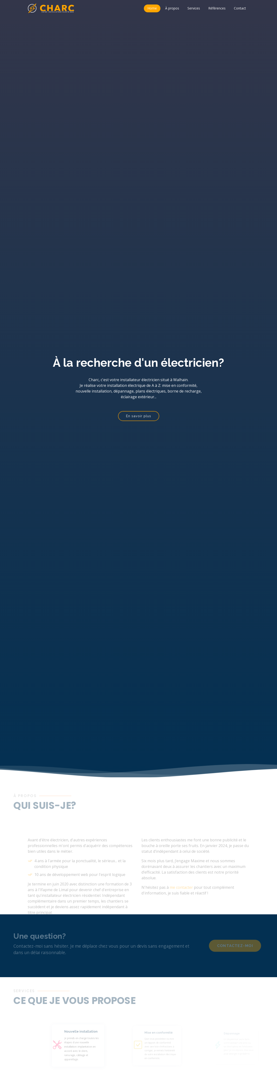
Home (152, 8)
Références (217, 8)
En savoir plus (138, 420)
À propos (172, 8)
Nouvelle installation (87, 1033)
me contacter (181, 894)
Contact (240, 8)
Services (193, 8)
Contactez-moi (240, 945)
